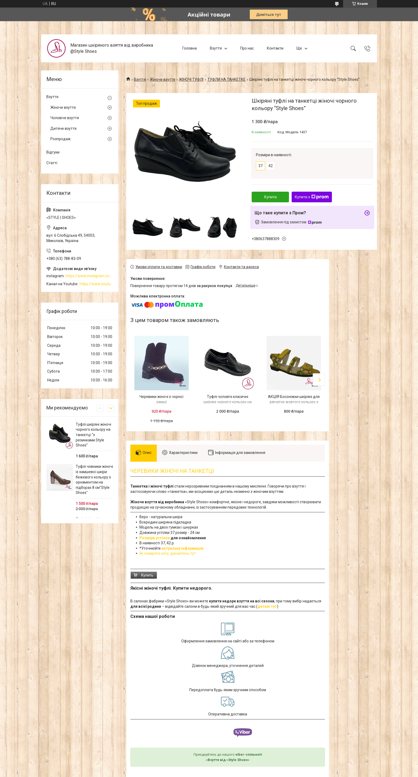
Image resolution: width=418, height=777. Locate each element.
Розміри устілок (154, 538)
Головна (189, 48)
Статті (51, 163)
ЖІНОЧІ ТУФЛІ (191, 79)
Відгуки (52, 152)
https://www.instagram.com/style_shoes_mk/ (89, 276)
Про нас (247, 48)
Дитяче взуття (63, 128)
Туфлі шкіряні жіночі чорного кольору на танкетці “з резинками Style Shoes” (93, 434)
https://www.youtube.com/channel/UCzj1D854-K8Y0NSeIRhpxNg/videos (96, 284)
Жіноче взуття (162, 79)
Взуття (216, 48)
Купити (270, 197)
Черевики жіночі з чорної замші (161, 399)
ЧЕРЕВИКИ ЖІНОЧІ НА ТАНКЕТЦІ (172, 471)
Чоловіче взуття (64, 118)
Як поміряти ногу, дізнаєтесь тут (167, 553)
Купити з (312, 197)
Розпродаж (60, 139)
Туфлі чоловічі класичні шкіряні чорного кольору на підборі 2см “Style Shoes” (227, 401)
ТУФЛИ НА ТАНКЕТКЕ (226, 79)
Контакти (275, 48)
